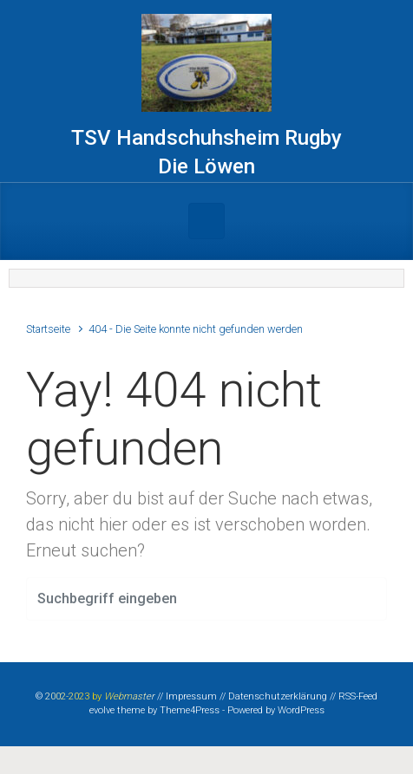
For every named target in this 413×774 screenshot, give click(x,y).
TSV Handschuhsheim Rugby (206, 138)
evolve (102, 710)
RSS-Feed (357, 696)
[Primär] (206, 221)
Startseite (48, 328)
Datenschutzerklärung (277, 696)
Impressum (191, 696)
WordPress (301, 710)
